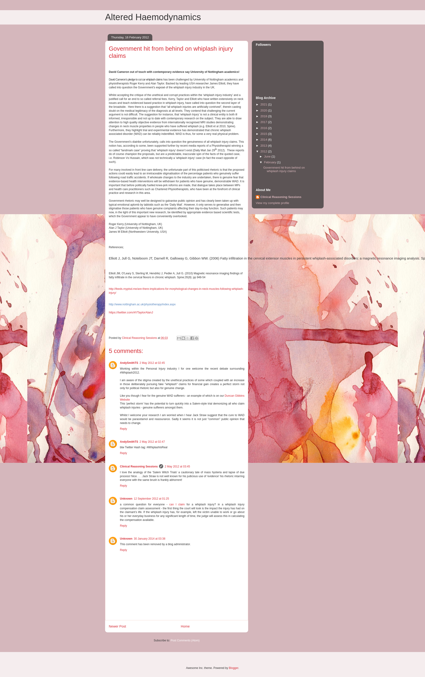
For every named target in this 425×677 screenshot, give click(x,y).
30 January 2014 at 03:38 (149, 538)
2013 (264, 145)
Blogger (233, 668)
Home (185, 626)
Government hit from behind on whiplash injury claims (284, 169)
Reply (123, 428)
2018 (264, 116)
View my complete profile (272, 203)
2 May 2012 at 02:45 (152, 363)
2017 (264, 122)
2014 (264, 139)
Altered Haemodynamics (153, 17)
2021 (264, 104)
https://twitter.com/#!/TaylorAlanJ (131, 312)
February (270, 162)
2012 (264, 151)
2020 (264, 110)
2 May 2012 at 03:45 (177, 466)
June (268, 156)
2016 (264, 128)
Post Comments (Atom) (185, 640)
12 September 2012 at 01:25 (151, 498)
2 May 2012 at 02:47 (152, 441)
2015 (264, 134)
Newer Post (117, 626)
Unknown (126, 498)
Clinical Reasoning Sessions (139, 466)
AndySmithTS (129, 363)
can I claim (177, 504)
